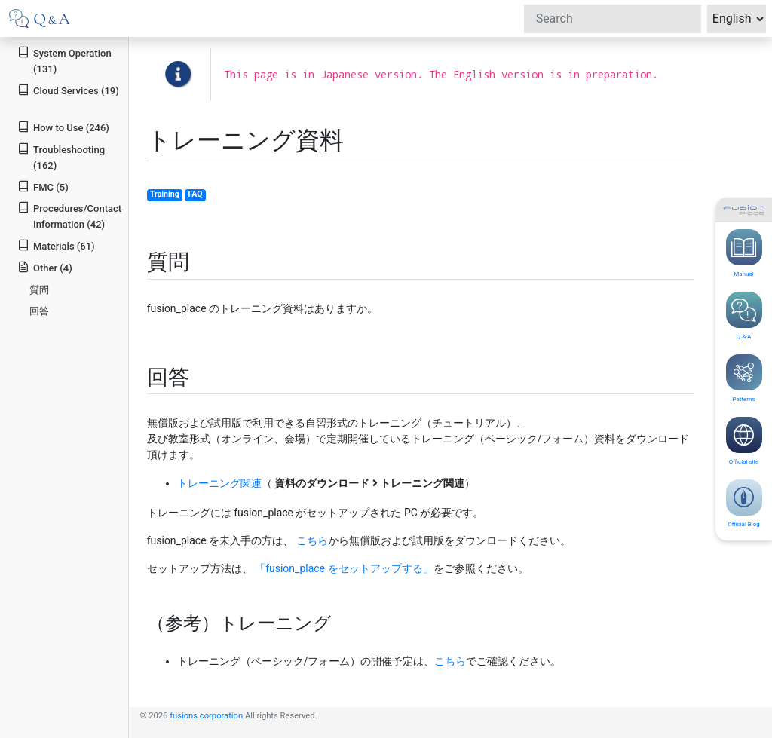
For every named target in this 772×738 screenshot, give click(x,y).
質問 (39, 290)
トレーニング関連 (219, 483)
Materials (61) (55, 245)
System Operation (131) (64, 60)
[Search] (612, 19)
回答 (39, 311)
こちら (312, 540)
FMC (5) (43, 186)
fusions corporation (206, 716)
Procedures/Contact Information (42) (69, 215)
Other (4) (44, 267)
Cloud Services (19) (68, 90)
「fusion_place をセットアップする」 (344, 568)
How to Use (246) (63, 127)
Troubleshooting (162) (61, 156)
